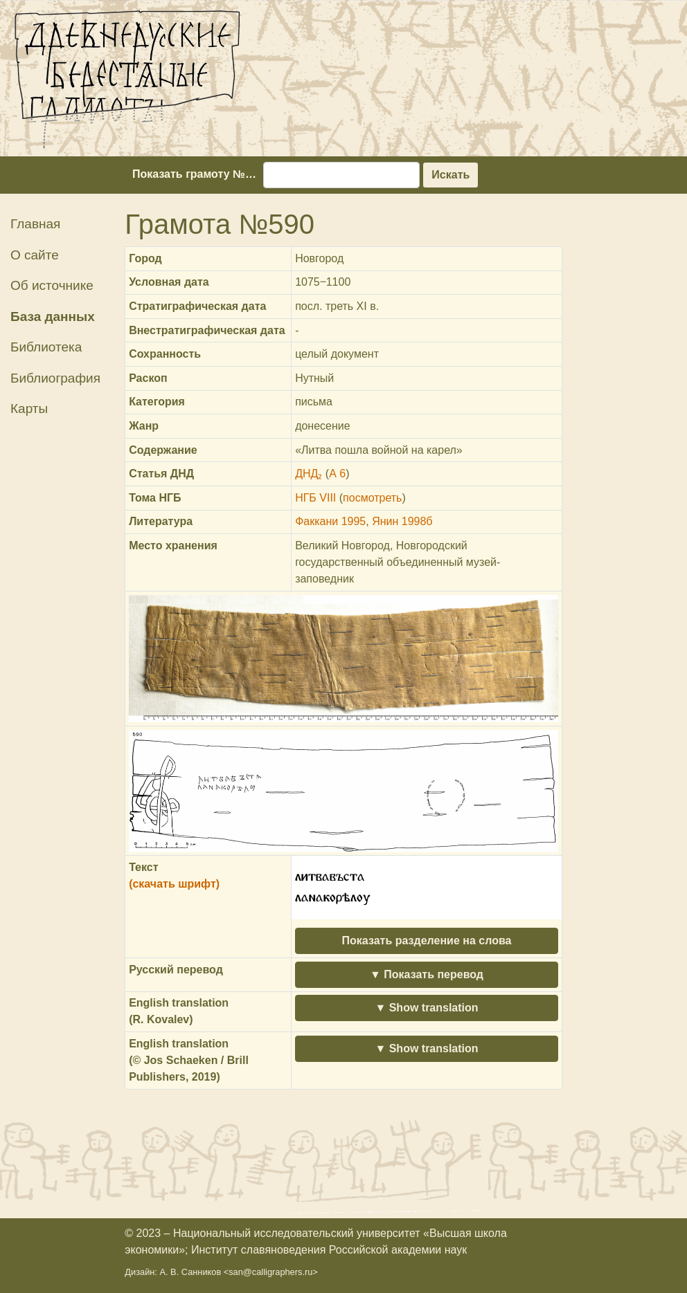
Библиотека (46, 347)
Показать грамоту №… (194, 174)
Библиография (55, 378)
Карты (29, 408)
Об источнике (51, 285)
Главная (35, 224)
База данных (52, 316)
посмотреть (372, 498)
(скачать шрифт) (174, 884)
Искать (450, 175)
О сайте (34, 255)
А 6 (337, 473)
